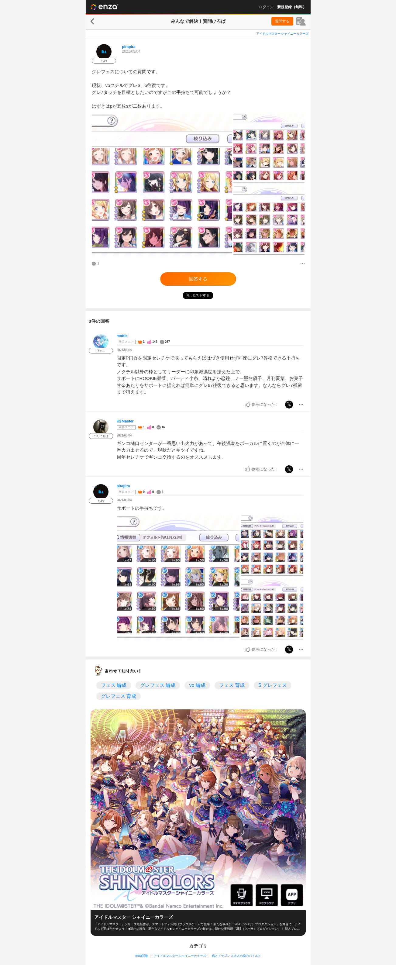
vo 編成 (197, 685)
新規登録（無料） (291, 7)
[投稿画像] (162, 185)
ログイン (266, 7)
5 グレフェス (272, 685)
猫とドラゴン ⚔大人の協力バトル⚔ (236, 955)
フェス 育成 (232, 685)
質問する (282, 21)
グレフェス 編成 (157, 685)
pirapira (129, 47)
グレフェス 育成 (118, 696)
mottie (122, 336)
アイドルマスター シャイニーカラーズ (282, 33)
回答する (198, 278)
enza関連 (141, 955)
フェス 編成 (113, 685)
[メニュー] (303, 263)
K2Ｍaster (125, 421)
